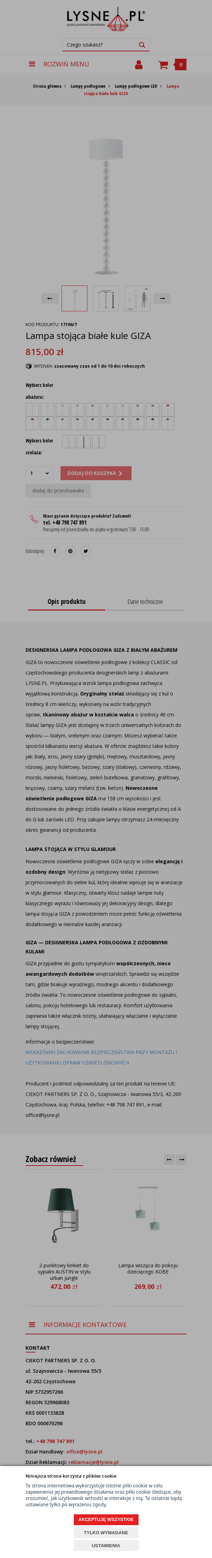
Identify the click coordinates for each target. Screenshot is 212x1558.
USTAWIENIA (106, 1545)
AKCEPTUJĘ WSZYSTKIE (106, 1519)
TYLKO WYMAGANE (106, 1532)
